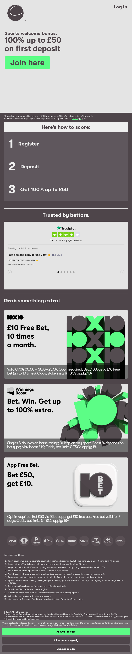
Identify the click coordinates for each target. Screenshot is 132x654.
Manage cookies (66, 648)
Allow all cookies (66, 631)
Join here (27, 62)
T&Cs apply (77, 118)
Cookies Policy (70, 625)
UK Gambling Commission (83, 614)
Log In (120, 7)
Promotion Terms (68, 599)
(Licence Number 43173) (106, 614)
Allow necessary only (66, 640)
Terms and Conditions (32, 599)
